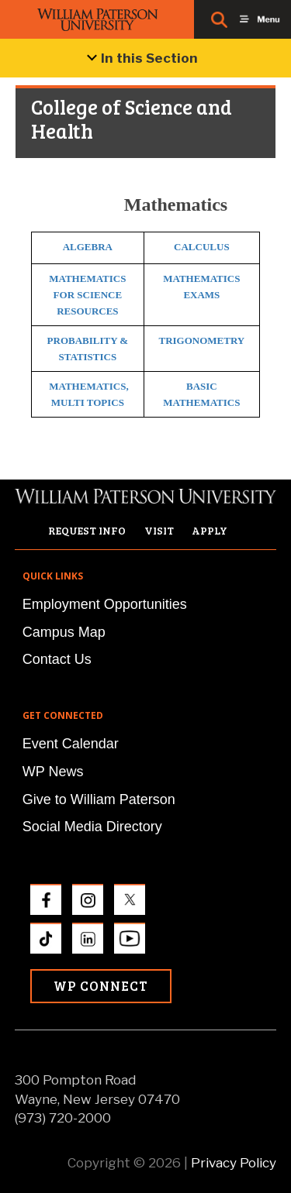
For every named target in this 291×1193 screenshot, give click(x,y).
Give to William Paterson (99, 799)
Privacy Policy (233, 1163)
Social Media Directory (92, 826)
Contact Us (57, 659)
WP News (53, 771)
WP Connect (101, 986)
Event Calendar (71, 743)
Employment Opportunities (105, 604)
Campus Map (64, 632)
